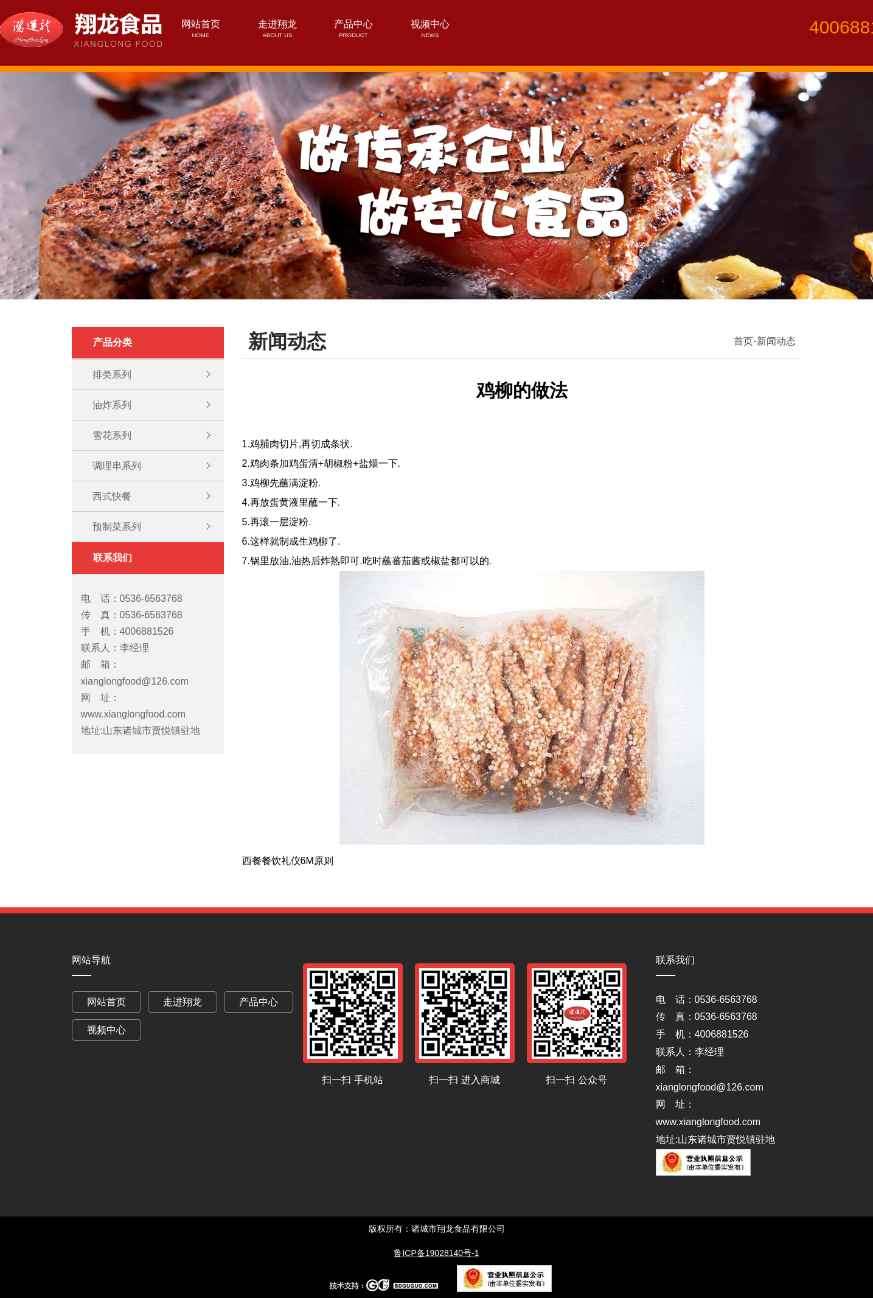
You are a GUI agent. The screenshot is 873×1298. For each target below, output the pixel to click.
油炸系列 (111, 405)
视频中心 (430, 24)
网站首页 (200, 24)
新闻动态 (776, 341)
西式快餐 (111, 496)
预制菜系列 (116, 527)
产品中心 (353, 24)
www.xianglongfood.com (708, 1122)
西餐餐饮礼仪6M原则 (287, 861)
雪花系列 (111, 435)
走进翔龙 (277, 24)
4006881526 (839, 27)
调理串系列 (116, 466)
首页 (743, 341)
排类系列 (111, 374)
